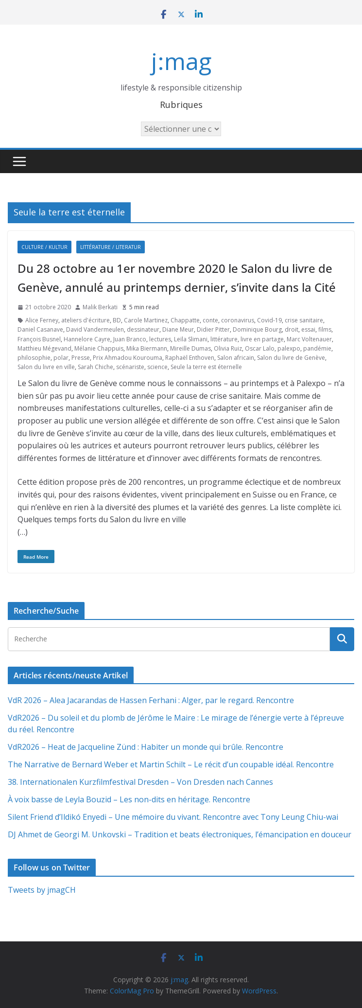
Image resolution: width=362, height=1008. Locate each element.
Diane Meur (178, 329)
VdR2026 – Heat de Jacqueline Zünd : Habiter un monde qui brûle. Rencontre (145, 747)
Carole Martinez (146, 320)
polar (61, 358)
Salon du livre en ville (46, 367)
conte (210, 320)
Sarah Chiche (95, 367)
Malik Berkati (100, 307)
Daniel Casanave (40, 329)
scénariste (130, 367)
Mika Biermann (146, 348)
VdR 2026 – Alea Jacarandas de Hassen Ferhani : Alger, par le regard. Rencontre (151, 700)
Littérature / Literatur (110, 247)
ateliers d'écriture (85, 320)
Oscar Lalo (260, 348)
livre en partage (262, 339)
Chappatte (185, 320)
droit (291, 329)
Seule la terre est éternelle (206, 367)
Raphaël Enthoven (189, 358)
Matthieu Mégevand (44, 348)
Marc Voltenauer (309, 339)
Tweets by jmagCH (42, 889)
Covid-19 (269, 320)
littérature (224, 339)
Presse (80, 358)
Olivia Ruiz (228, 348)
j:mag (181, 61)
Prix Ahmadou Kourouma (127, 358)
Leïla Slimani (190, 339)
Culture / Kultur (44, 247)
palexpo (288, 348)
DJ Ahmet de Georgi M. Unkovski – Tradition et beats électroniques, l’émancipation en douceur (179, 834)
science (157, 367)
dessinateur (143, 329)
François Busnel (39, 339)
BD (117, 320)
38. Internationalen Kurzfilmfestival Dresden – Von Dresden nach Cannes (140, 782)
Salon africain (235, 358)
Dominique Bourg (257, 329)
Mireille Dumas (190, 348)
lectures (160, 339)
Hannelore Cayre (87, 339)
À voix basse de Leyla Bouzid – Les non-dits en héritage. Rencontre (129, 799)
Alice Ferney (41, 320)
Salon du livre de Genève (291, 358)
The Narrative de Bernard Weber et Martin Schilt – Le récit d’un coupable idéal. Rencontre (171, 764)
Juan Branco (129, 339)
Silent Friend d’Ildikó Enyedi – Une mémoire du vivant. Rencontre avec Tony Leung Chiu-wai (173, 817)
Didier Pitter (213, 329)
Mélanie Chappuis (98, 348)
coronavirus (237, 320)
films (324, 329)
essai (308, 329)
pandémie (317, 348)
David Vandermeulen (95, 329)
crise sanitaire (304, 320)
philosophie (34, 358)
